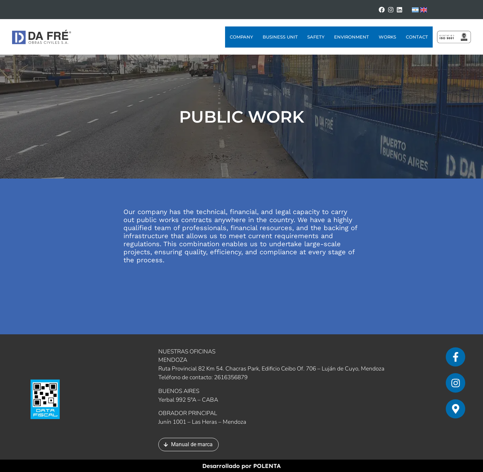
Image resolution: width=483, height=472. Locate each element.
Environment (351, 37)
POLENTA (267, 465)
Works (387, 37)
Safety (315, 37)
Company (241, 37)
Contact (417, 37)
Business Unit (280, 37)
